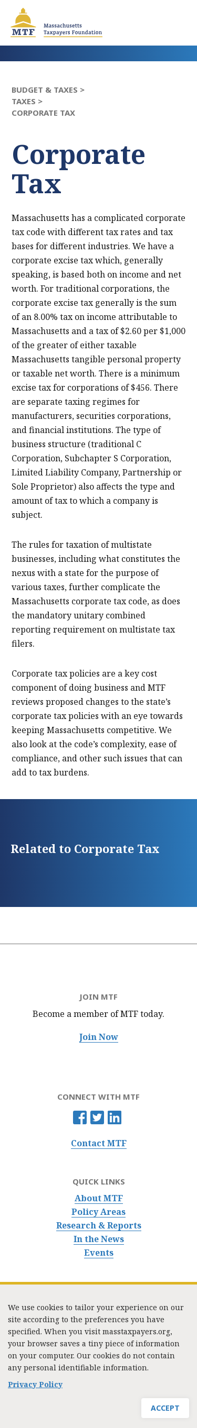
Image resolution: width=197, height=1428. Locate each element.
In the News (99, 1239)
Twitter (97, 1117)
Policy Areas (98, 1211)
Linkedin (114, 1117)
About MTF (99, 1198)
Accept (165, 1413)
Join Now (98, 1037)
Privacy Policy (35, 1389)
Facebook (79, 1117)
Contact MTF (99, 1143)
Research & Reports (98, 1225)
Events (98, 1252)
